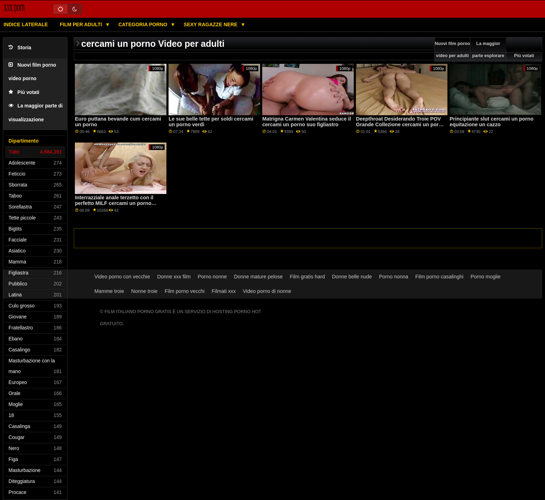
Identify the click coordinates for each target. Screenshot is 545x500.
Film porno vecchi (185, 291)
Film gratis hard (307, 276)
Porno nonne (212, 276)
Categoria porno (144, 24)
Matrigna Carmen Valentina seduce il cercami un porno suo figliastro (306, 122)
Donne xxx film (174, 276)
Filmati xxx (224, 291)
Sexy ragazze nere (211, 24)
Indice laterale (26, 24)
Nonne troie (144, 291)
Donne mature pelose (258, 276)
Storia (20, 47)
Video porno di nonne (267, 291)
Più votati (24, 92)
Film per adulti (81, 24)
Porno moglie (485, 276)
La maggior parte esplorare (488, 49)
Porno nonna (393, 276)
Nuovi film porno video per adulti (452, 49)
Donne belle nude (352, 276)
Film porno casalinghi (439, 276)
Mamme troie (109, 291)
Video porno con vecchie (122, 276)
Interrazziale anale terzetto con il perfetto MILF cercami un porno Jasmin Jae (114, 203)
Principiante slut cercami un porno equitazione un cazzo (491, 122)
